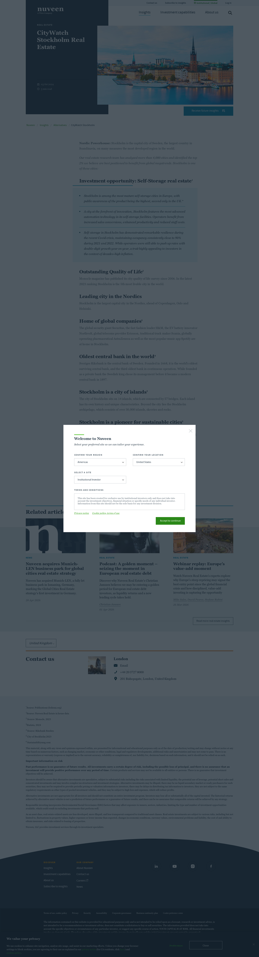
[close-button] (190, 431)
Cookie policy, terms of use (106, 513)
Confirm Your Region (88, 454)
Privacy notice (81, 513)
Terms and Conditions (89, 490)
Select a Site (83, 472)
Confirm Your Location (148, 454)
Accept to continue (170, 521)
